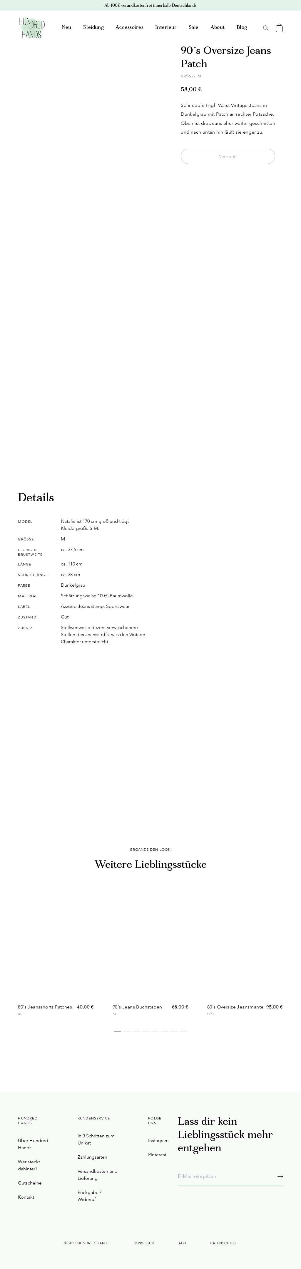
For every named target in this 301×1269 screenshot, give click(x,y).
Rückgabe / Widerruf (89, 1196)
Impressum (144, 1243)
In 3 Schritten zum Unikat (96, 1139)
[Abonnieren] (280, 1176)
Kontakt (26, 1197)
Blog (242, 27)
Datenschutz (223, 1243)
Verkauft (228, 157)
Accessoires (129, 27)
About (217, 27)
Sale (194, 27)
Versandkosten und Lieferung (98, 1174)
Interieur (166, 27)
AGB (182, 1243)
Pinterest (157, 1154)
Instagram (158, 1140)
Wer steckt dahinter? (29, 1165)
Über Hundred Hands (33, 1144)
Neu (66, 27)
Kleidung (93, 27)
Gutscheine (30, 1183)
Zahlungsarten (92, 1157)
